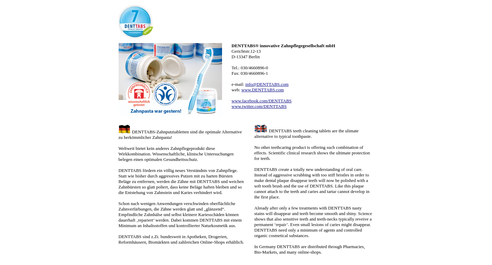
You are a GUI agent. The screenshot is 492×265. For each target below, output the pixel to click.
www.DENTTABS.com (262, 89)
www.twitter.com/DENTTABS (259, 106)
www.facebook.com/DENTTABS (262, 100)
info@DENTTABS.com (267, 84)
